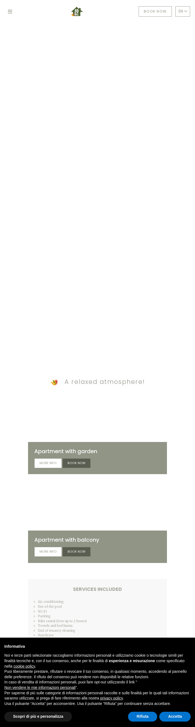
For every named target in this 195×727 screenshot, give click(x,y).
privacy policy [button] (111, 698)
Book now (155, 11)
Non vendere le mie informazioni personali (39, 687)
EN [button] (183, 11)
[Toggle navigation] (10, 11)
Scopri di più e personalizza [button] (38, 716)
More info (48, 463)
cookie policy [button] (24, 666)
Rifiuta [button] (143, 716)
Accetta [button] (175, 716)
